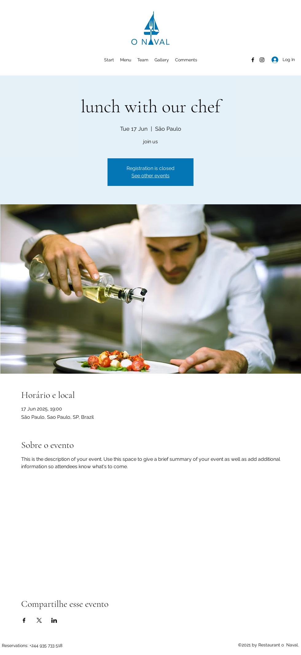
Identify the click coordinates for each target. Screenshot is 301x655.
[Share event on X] (39, 620)
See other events (150, 176)
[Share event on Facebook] (24, 620)
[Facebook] (253, 60)
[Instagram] (262, 60)
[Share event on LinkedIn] (54, 620)
